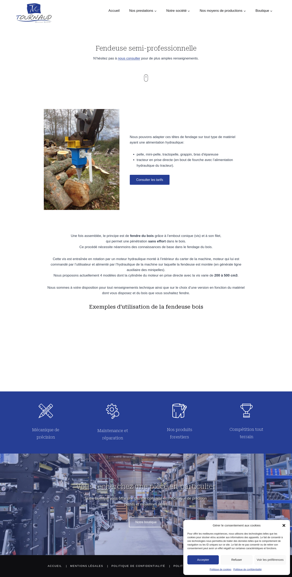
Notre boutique (146, 522)
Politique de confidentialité (247, 569)
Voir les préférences (270, 559)
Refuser (236, 559)
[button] (284, 525)
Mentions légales (86, 565)
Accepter (203, 559)
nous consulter (129, 58)
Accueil (114, 11)
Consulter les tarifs (149, 180)
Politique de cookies (220, 569)
